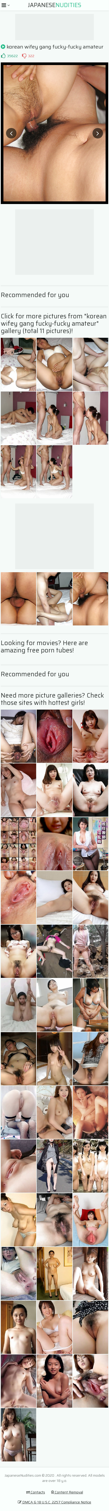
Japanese (54, 5)
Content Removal (67, 1492)
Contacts (35, 1492)
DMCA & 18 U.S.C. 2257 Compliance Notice (54, 1502)
